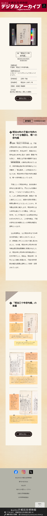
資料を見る (22, 98)
